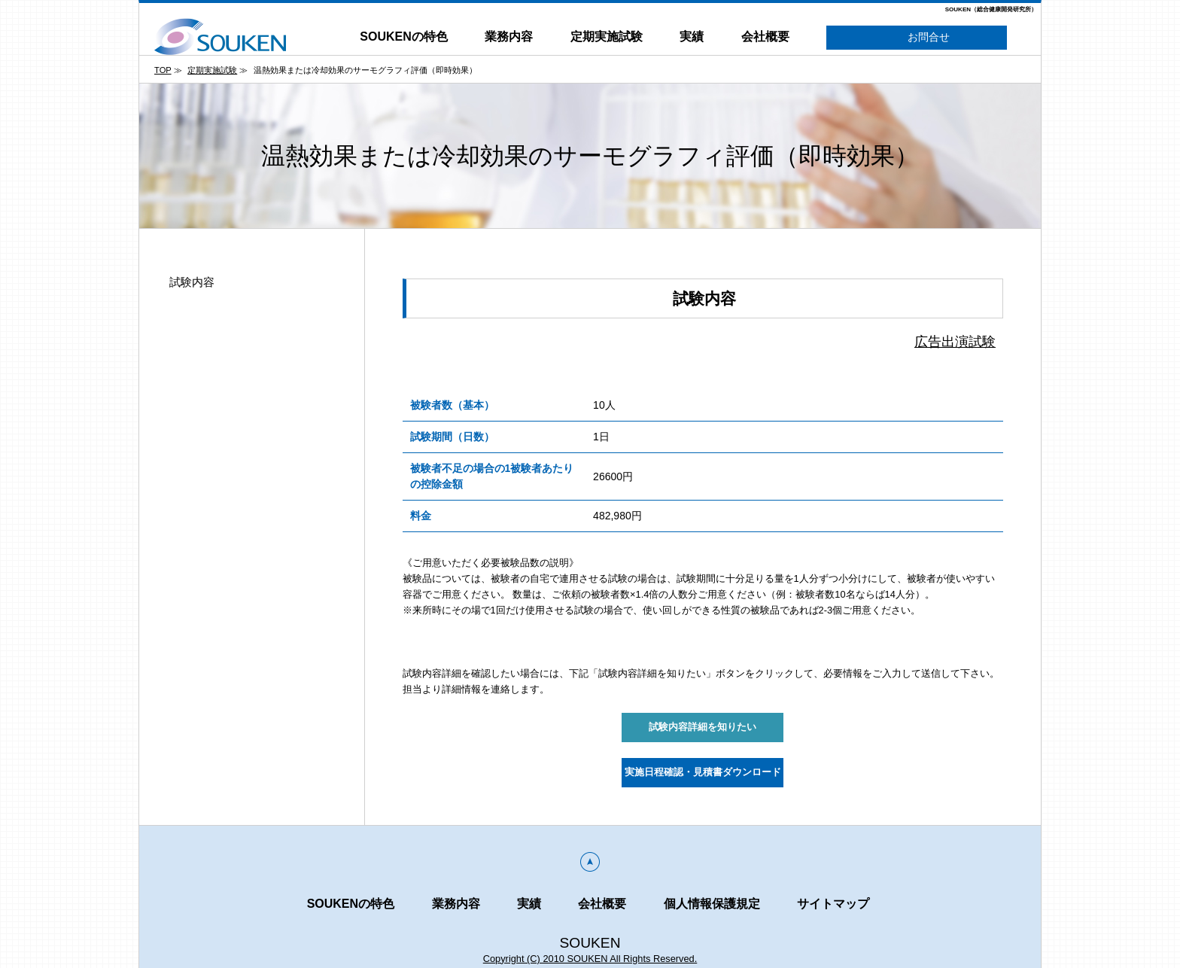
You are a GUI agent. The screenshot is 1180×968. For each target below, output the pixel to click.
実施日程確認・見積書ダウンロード (703, 772)
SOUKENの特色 (403, 36)
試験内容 (191, 281)
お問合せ (917, 38)
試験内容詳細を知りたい (702, 727)
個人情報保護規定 (712, 903)
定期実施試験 (606, 36)
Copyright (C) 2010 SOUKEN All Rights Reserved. (590, 958)
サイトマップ (833, 903)
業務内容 (509, 36)
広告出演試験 (955, 341)
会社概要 (765, 36)
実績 (692, 36)
